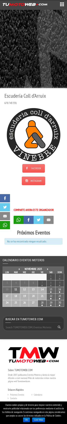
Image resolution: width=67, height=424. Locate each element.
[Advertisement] (33, 48)
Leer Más (38, 420)
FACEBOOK (33, 168)
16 (59, 289)
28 (42, 302)
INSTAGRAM (33, 180)
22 (51, 296)
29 (51, 302)
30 (59, 302)
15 (51, 289)
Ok (26, 420)
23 (59, 296)
